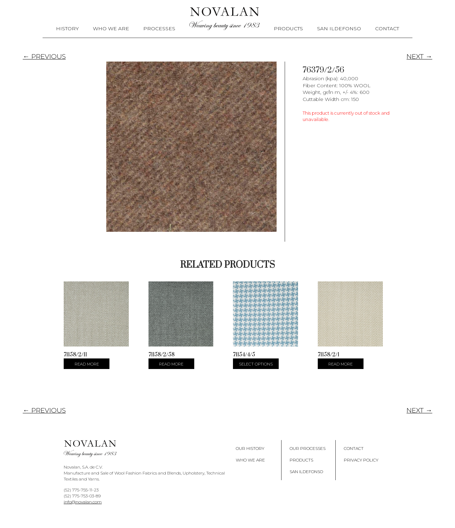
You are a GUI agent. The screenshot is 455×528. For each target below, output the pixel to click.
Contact (387, 28)
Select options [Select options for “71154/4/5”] (256, 364)
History (67, 28)
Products (288, 28)
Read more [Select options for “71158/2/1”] (340, 364)
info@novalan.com (83, 501)
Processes (159, 28)
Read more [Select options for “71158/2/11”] (87, 364)
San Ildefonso (339, 28)
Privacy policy (361, 460)
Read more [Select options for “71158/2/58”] (171, 364)
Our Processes (308, 448)
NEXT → (419, 56)
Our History (250, 448)
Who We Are (111, 28)
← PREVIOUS (44, 56)
